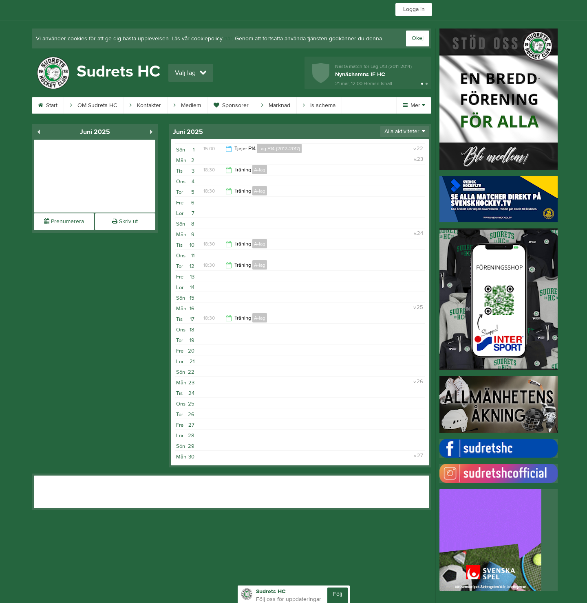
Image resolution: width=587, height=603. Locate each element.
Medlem (187, 105)
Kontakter (145, 105)
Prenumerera (64, 221)
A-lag (259, 170)
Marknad (275, 105)
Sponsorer (231, 105)
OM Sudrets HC (93, 105)
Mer (414, 105)
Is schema (319, 105)
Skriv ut (125, 221)
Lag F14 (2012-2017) (279, 148)
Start (47, 105)
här (228, 38)
